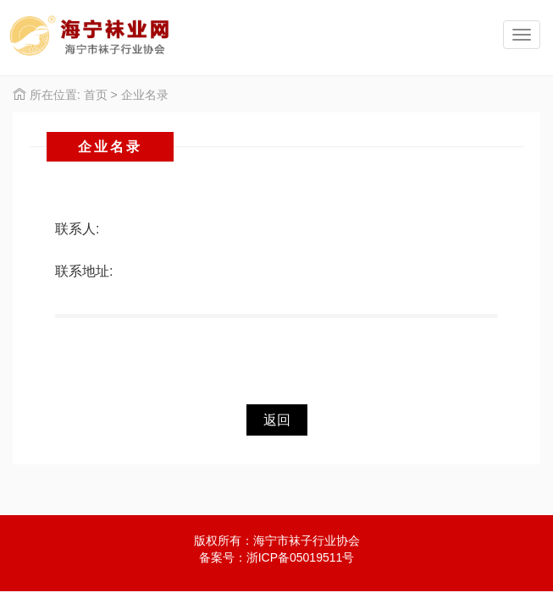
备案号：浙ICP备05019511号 (277, 557)
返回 (276, 420)
